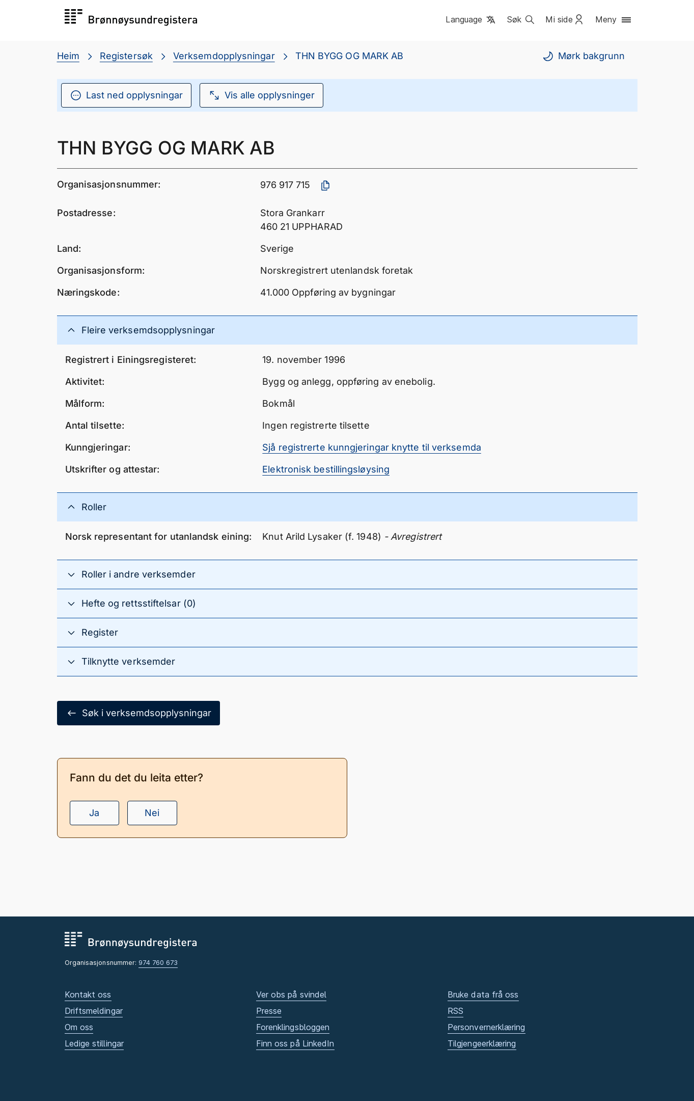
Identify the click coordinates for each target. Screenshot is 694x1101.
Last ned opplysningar (126, 95)
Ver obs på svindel (291, 994)
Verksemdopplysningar (224, 55)
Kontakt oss (88, 994)
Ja (94, 812)
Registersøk (126, 55)
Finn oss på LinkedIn (295, 1043)
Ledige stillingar (94, 1043)
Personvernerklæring (486, 1027)
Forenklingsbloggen (293, 1027)
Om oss (79, 1027)
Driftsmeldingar (94, 1011)
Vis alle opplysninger (261, 95)
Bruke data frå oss (483, 994)
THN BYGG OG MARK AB (349, 55)
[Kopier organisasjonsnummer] (325, 185)
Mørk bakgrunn (583, 56)
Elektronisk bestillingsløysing (326, 469)
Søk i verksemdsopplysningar (138, 713)
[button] (471, 20)
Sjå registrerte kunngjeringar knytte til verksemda (371, 447)
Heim (68, 55)
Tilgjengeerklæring (482, 1043)
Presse (269, 1011)
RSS (455, 1011)
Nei (152, 812)
